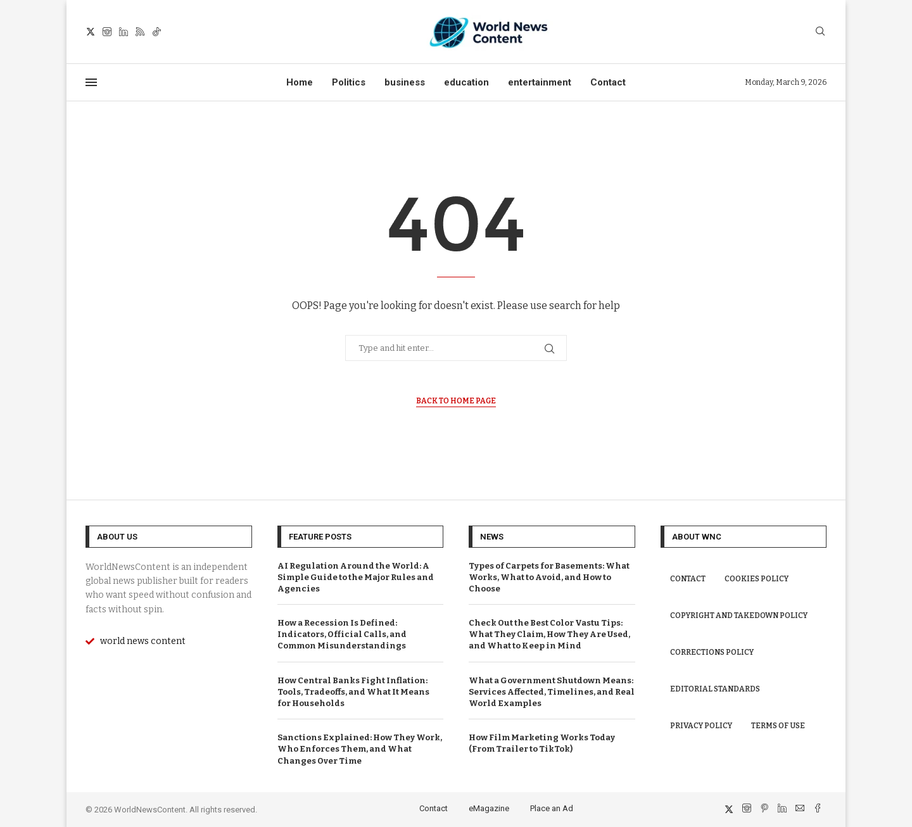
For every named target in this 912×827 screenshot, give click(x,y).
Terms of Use (778, 725)
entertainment (539, 82)
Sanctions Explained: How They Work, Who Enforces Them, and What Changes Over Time (359, 749)
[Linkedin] (123, 32)
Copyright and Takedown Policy (739, 615)
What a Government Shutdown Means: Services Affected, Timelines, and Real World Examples (552, 692)
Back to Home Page (456, 400)
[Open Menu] (91, 82)
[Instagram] (107, 32)
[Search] (820, 32)
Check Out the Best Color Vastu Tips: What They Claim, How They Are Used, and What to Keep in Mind (549, 634)
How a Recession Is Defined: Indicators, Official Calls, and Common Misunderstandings (342, 634)
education (466, 82)
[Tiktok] (156, 32)
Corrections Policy (712, 652)
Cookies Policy (756, 578)
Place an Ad (551, 808)
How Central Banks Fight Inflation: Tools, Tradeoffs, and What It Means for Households (353, 692)
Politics (348, 82)
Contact (608, 82)
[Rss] (140, 32)
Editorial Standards (715, 689)
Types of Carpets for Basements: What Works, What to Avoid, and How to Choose (549, 577)
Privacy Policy (701, 725)
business (404, 82)
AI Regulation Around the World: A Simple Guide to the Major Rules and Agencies (355, 577)
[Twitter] (91, 32)
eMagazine (489, 808)
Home (299, 82)
